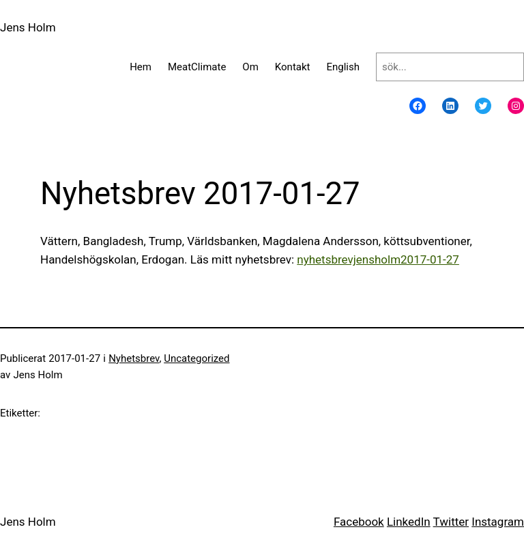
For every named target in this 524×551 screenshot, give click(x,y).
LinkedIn (409, 521)
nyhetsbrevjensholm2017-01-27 (378, 259)
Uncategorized (196, 358)
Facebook (359, 521)
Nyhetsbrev (133, 358)
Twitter (451, 521)
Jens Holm (28, 27)
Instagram (497, 521)
